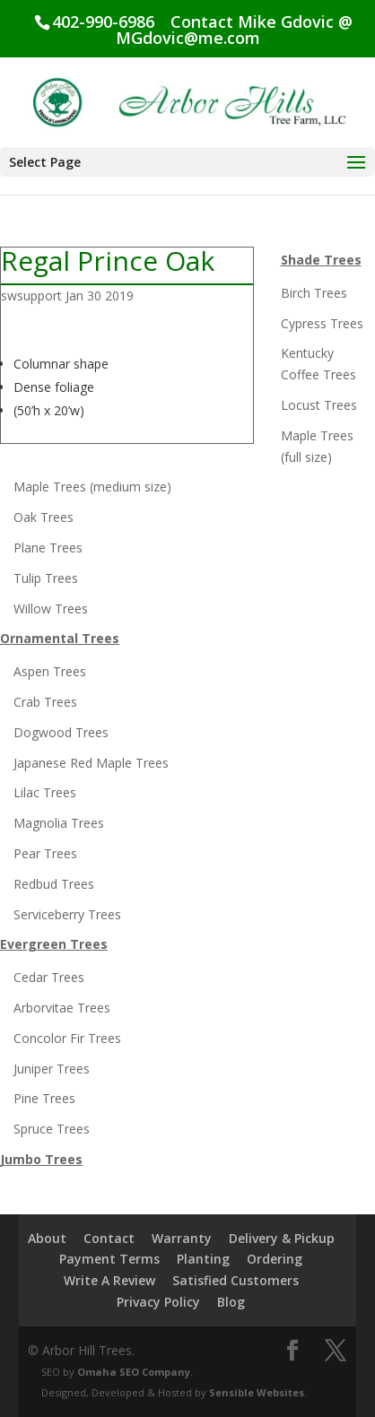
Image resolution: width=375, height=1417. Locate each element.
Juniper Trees (51, 1068)
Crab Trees (45, 701)
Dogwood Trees (61, 732)
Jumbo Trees (41, 1159)
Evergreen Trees (54, 943)
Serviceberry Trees (67, 914)
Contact (109, 1238)
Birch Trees (314, 292)
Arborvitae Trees (61, 1007)
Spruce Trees (51, 1128)
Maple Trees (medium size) (92, 486)
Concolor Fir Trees (67, 1038)
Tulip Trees (45, 578)
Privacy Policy (158, 1301)
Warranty (182, 1238)
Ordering (274, 1258)
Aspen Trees (49, 671)
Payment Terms (109, 1258)
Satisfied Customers (235, 1280)
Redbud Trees (53, 883)
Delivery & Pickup (282, 1238)
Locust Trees (319, 404)
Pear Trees (45, 853)
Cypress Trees (322, 323)
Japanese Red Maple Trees (91, 762)
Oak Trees (43, 517)
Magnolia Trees (58, 822)
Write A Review (109, 1280)
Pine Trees (44, 1098)
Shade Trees (321, 259)
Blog (231, 1301)
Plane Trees (48, 547)
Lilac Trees (44, 792)
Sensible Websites (256, 1392)
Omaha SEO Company (133, 1371)
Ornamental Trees (59, 638)
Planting (203, 1258)
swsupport (31, 295)
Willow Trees (50, 608)
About (47, 1238)
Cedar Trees (48, 977)
